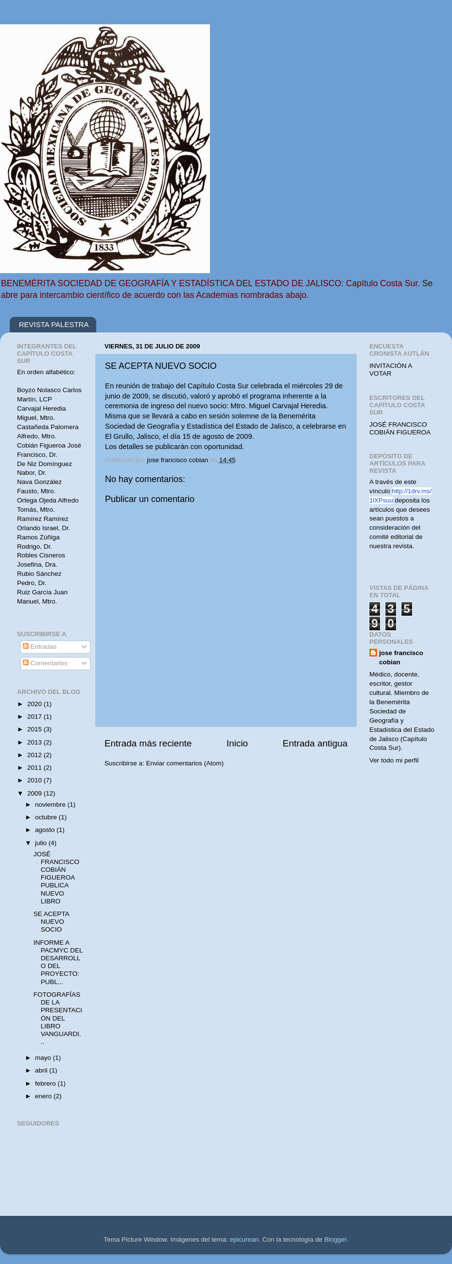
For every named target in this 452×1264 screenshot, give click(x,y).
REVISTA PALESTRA (54, 324)
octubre (47, 817)
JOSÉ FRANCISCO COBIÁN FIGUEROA (400, 428)
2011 (35, 767)
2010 (35, 780)
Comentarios (45, 663)
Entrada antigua (315, 743)
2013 (35, 742)
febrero (46, 1083)
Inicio (237, 743)
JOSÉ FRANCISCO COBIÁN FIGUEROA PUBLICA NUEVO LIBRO (57, 877)
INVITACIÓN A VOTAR (390, 369)
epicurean (244, 1239)
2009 (35, 793)
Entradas (40, 646)
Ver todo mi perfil (393, 760)
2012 (35, 755)
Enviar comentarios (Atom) (185, 763)
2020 (35, 704)
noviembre (51, 804)
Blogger (335, 1239)
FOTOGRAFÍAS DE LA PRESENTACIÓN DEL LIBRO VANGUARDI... (58, 1018)
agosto (45, 829)
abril (42, 1070)
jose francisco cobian (401, 657)
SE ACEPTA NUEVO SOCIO (51, 921)
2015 (35, 729)
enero (44, 1096)
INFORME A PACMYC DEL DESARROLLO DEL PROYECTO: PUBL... (58, 962)
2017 (35, 716)
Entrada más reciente (148, 743)
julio (42, 843)
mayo (44, 1057)
